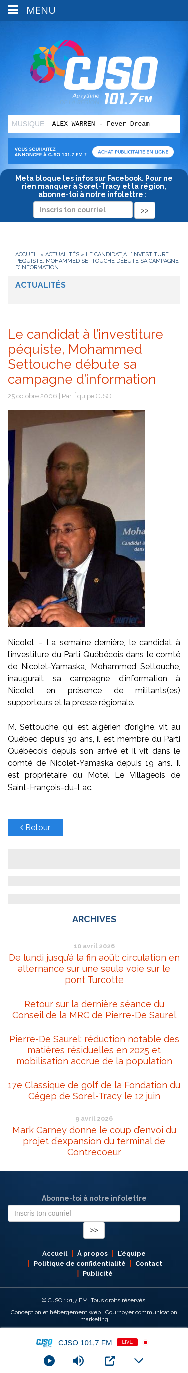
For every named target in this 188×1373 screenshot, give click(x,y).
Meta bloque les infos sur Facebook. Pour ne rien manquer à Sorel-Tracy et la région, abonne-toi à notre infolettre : (94, 194)
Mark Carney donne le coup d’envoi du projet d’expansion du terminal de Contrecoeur (94, 1141)
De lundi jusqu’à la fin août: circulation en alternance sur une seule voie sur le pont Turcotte (94, 968)
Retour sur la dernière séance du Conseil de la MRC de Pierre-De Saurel (94, 1009)
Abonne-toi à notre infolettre (94, 1198)
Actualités (62, 254)
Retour (35, 827)
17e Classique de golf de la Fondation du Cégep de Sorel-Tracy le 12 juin (94, 1090)
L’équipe (132, 1253)
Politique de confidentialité (80, 1263)
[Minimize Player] (139, 1361)
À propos (92, 1253)
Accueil (27, 254)
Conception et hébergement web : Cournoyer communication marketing (94, 1316)
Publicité (98, 1273)
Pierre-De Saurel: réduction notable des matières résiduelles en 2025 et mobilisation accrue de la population (94, 1050)
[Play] (49, 1361)
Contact (148, 1263)
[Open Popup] (110, 1361)
